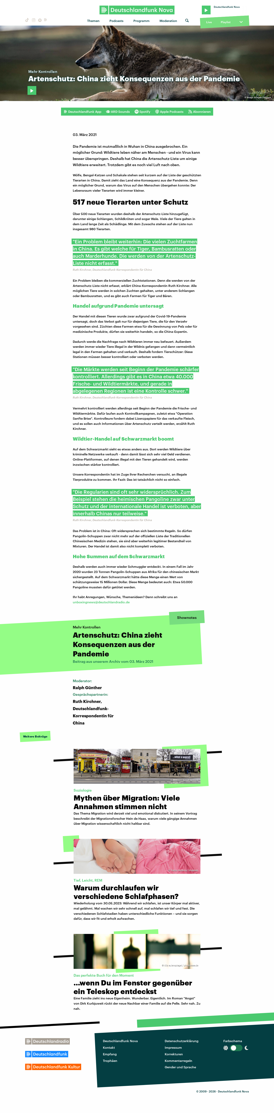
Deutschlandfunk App (82, 112)
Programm (141, 21)
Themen (93, 21)
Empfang (110, 1054)
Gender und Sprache (180, 1067)
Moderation (168, 21)
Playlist (226, 22)
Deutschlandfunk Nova (120, 1041)
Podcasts (116, 21)
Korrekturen (174, 1054)
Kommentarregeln (178, 1060)
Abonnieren (199, 112)
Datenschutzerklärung (181, 1041)
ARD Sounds (118, 112)
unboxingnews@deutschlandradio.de (101, 602)
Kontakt (109, 1047)
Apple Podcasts (169, 112)
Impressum (173, 1047)
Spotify (142, 112)
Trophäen (110, 1060)
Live (209, 22)
